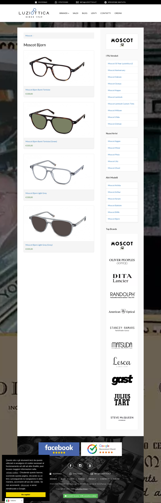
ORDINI (118, 13)
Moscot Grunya (114, 83)
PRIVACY (92, 479)
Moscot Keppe (114, 90)
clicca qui (25, 485)
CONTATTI (105, 13)
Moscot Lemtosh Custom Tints (121, 103)
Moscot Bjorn (114, 219)
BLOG (84, 13)
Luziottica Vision (81, 489)
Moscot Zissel (114, 168)
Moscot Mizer (114, 148)
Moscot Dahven (114, 77)
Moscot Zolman (114, 124)
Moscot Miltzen (115, 110)
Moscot (28, 35)
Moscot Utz (113, 161)
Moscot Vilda (114, 117)
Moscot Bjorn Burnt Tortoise (38, 89)
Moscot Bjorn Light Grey (36, 193)
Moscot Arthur (114, 192)
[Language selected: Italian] (14, 500)
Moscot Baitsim (115, 205)
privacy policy (12, 472)
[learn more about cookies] (26, 488)
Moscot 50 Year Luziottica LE (120, 63)
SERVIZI (81, 479)
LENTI (94, 13)
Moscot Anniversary (116, 70)
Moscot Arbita (114, 185)
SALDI (75, 13)
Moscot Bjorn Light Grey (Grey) (39, 245)
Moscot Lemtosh (115, 97)
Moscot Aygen (114, 141)
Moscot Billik (114, 212)
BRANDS (53, 479)
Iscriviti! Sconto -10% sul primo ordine (80, 496)
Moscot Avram (114, 198)
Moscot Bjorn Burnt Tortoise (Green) (41, 141)
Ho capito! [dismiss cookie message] (25, 495)
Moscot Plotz (114, 154)
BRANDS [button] (64, 13)
